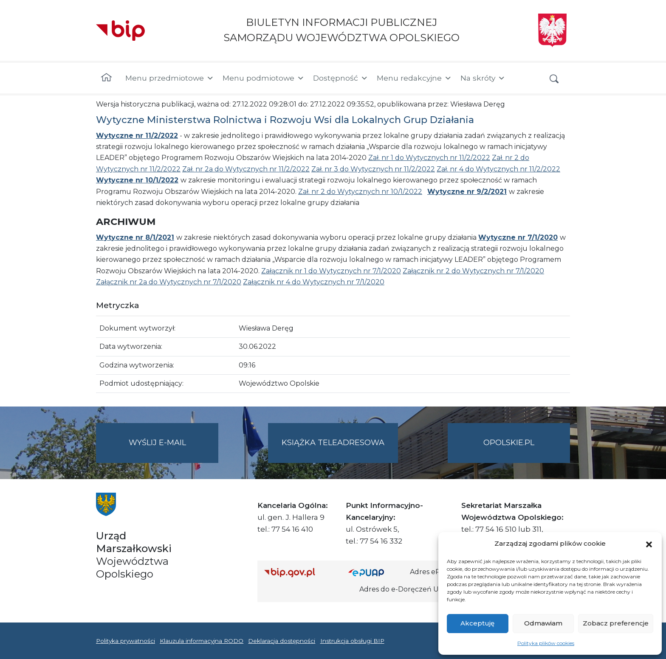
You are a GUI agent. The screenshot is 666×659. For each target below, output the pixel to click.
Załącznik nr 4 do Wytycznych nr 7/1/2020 (313, 282)
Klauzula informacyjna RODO (201, 640)
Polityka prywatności (125, 640)
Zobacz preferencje (616, 623)
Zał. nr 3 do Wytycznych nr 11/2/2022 (373, 169)
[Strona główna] (106, 78)
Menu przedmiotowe (169, 78)
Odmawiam (543, 623)
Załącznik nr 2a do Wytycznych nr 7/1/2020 (168, 282)
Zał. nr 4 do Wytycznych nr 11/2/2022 (498, 169)
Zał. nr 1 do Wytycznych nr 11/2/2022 (429, 158)
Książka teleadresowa (333, 442)
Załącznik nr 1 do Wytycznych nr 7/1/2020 (331, 271)
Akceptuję (477, 623)
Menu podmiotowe (264, 78)
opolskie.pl (508, 442)
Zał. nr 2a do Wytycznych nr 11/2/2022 (246, 169)
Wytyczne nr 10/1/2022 (137, 180)
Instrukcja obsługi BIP (352, 640)
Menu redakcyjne (414, 78)
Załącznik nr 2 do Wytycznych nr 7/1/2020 (473, 271)
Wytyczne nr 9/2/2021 (467, 192)
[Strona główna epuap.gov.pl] (375, 572)
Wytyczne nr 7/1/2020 (518, 237)
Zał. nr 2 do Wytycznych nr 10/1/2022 (360, 192)
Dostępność (340, 78)
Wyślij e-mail (174, 449)
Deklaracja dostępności (281, 640)
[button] (649, 543)
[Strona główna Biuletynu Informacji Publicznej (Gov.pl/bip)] (299, 572)
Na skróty (482, 78)
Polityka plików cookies (545, 643)
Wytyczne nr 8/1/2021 (135, 237)
